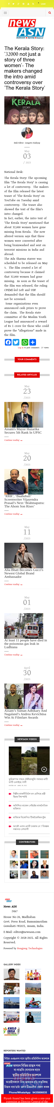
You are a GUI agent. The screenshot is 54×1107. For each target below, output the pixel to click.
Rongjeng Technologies (29, 948)
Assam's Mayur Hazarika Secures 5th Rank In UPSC (23, 430)
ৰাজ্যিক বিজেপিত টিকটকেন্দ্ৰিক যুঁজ (29, 817)
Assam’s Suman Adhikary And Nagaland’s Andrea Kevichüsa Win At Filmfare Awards (25, 714)
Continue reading (11, 440)
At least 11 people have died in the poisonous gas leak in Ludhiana (25, 643)
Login (43, 4)
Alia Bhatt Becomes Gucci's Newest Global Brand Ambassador (23, 573)
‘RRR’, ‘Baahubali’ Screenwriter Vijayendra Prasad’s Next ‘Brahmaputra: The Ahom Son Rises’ (24, 501)
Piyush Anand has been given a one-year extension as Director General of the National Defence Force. (27, 1101)
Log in (20, 347)
